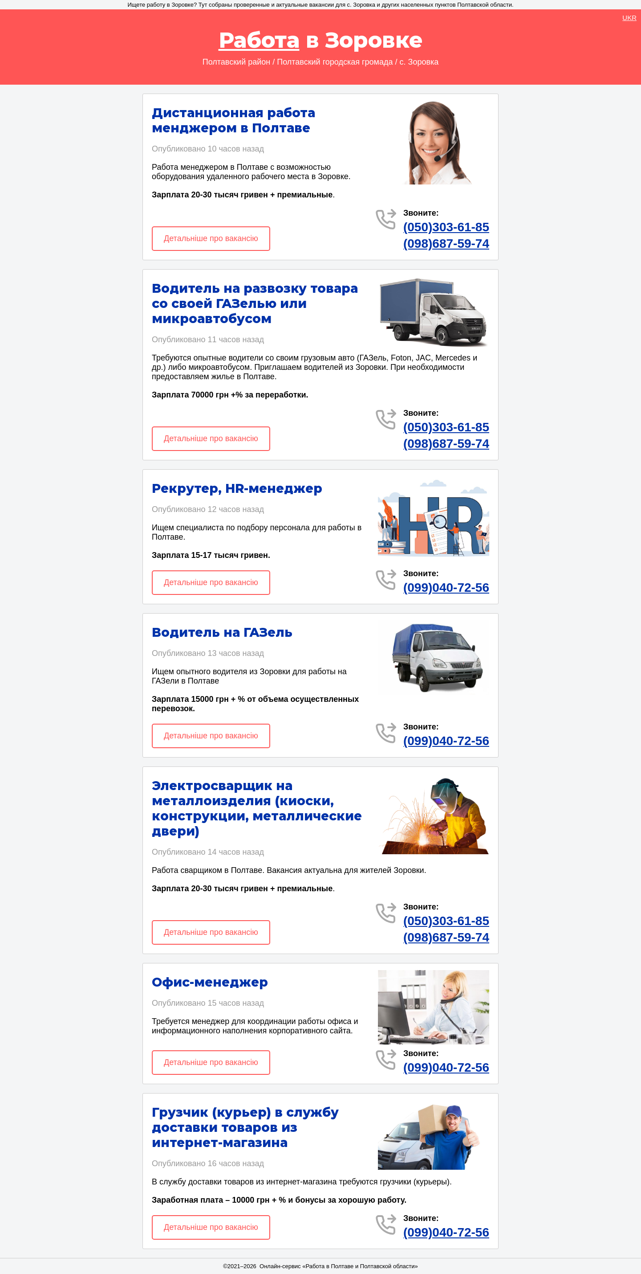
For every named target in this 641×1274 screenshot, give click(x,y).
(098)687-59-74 (446, 243)
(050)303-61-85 (446, 227)
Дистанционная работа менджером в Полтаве (233, 120)
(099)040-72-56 (446, 587)
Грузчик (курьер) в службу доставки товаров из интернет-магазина (245, 1127)
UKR (629, 17)
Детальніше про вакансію (211, 238)
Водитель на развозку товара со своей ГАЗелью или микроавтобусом (255, 303)
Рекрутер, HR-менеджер (237, 488)
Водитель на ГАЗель (222, 632)
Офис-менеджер (210, 982)
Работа (259, 40)
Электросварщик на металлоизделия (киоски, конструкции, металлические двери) (257, 808)
